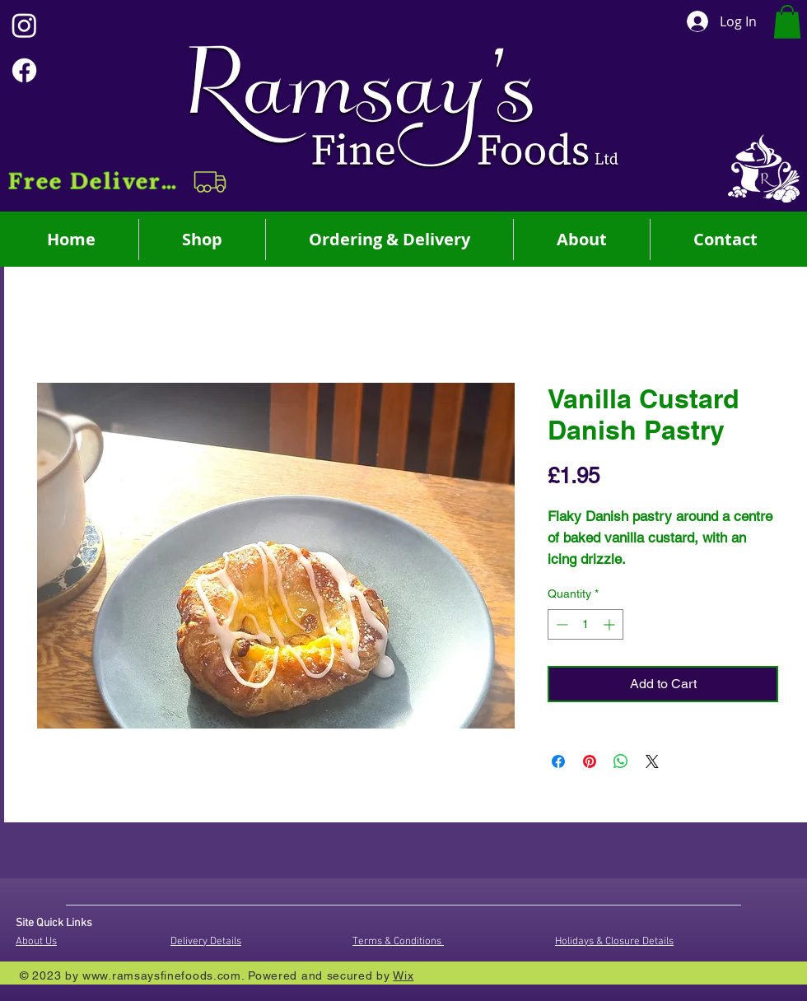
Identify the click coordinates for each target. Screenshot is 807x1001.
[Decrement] (560, 624)
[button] (119, 182)
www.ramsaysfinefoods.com (161, 975)
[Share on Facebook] (558, 761)
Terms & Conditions (398, 941)
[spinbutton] (585, 624)
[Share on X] (652, 761)
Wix (403, 975)
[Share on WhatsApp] (621, 761)
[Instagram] (24, 25)
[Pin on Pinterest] (589, 761)
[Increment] (610, 624)
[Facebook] (24, 70)
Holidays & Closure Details (614, 941)
